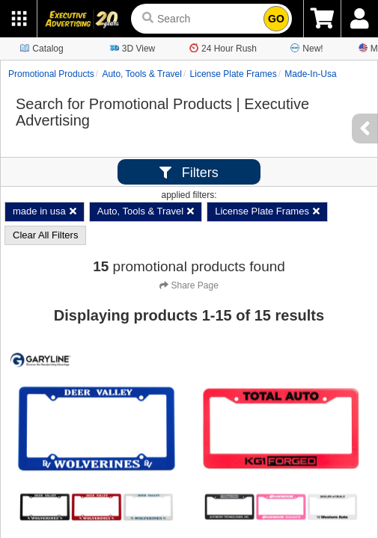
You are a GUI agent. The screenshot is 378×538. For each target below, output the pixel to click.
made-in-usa (310, 74)
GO (276, 19)
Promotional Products (51, 74)
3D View (132, 48)
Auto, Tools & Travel (142, 74)
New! (306, 48)
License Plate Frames (233, 74)
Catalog (41, 48)
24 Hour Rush (223, 48)
